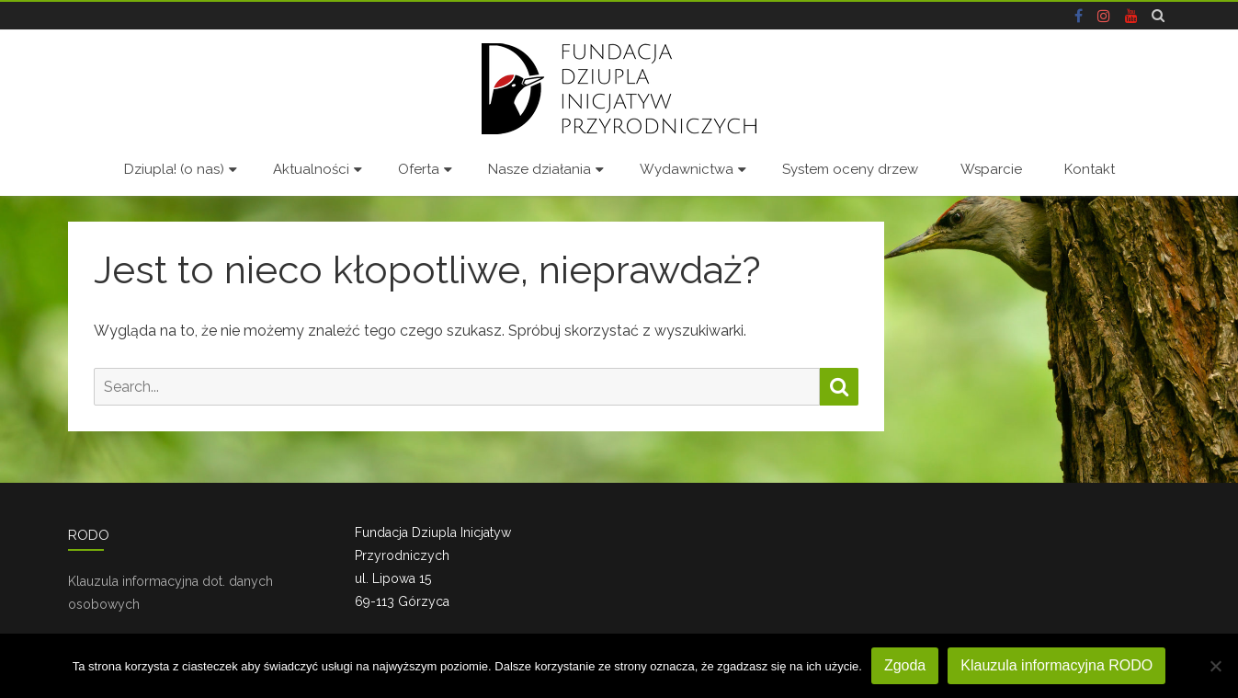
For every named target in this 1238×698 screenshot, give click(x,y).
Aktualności (311, 169)
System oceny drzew (850, 169)
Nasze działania (539, 169)
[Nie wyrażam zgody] (1215, 666)
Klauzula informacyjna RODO (1056, 665)
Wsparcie (991, 169)
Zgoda (905, 665)
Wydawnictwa (686, 169)
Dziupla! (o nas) (174, 169)
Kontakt (1089, 169)
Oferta (418, 169)
